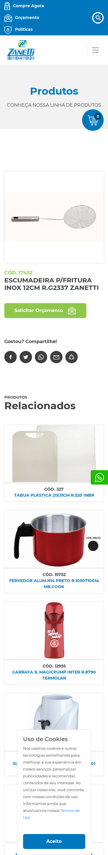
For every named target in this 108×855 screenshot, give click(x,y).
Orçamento (27, 17)
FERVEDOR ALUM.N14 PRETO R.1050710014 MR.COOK (54, 583)
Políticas (24, 29)
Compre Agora (28, 5)
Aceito (54, 841)
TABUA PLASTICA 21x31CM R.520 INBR (54, 495)
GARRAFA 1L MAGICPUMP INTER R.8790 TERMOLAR (54, 675)
